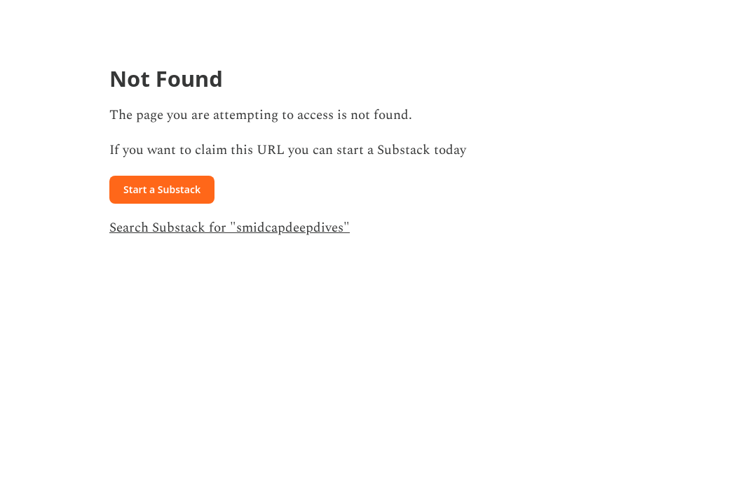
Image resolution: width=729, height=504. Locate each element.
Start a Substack (161, 189)
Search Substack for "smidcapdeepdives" (229, 228)
